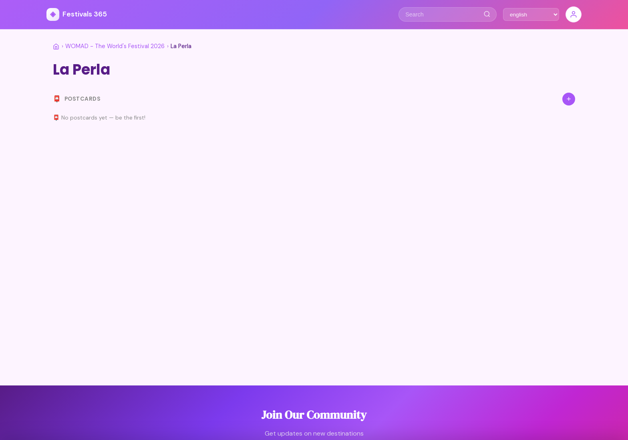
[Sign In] (574, 14)
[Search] (487, 14)
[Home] (56, 46)
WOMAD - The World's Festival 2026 (115, 46)
